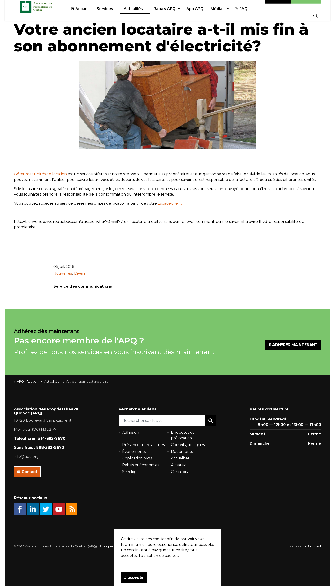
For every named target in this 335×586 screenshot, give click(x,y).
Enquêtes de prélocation (183, 435)
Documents (182, 451)
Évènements (134, 451)
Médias (228, 15)
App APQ (205, 15)
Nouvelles (62, 273)
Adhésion (306, 5)
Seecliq (128, 471)
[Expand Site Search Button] (315, 15)
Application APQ (137, 458)
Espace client (169, 203)
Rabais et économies (140, 465)
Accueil (91, 15)
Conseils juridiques (188, 445)
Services (115, 15)
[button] (210, 420)
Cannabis (179, 471)
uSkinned (313, 546)
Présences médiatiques (143, 445)
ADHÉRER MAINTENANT (293, 345)
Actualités (144, 15)
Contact (278, 5)
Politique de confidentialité (120, 546)
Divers (79, 273)
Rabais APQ (175, 15)
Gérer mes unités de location (40, 174)
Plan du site (151, 546)
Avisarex (178, 465)
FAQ (252, 15)
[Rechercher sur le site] (167, 420)
